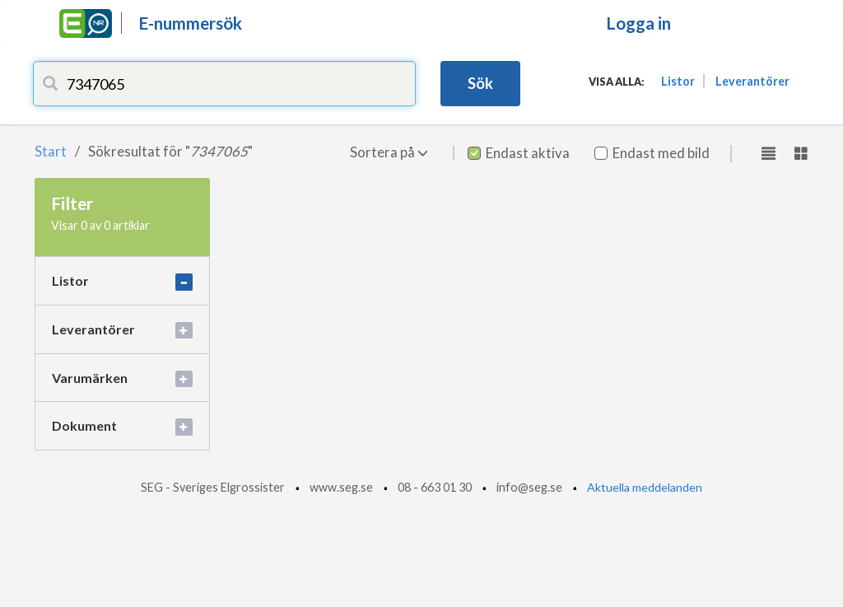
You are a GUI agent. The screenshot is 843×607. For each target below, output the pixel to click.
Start (51, 151)
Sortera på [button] (389, 152)
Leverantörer (752, 81)
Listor (678, 81)
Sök (480, 83)
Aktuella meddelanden (644, 487)
